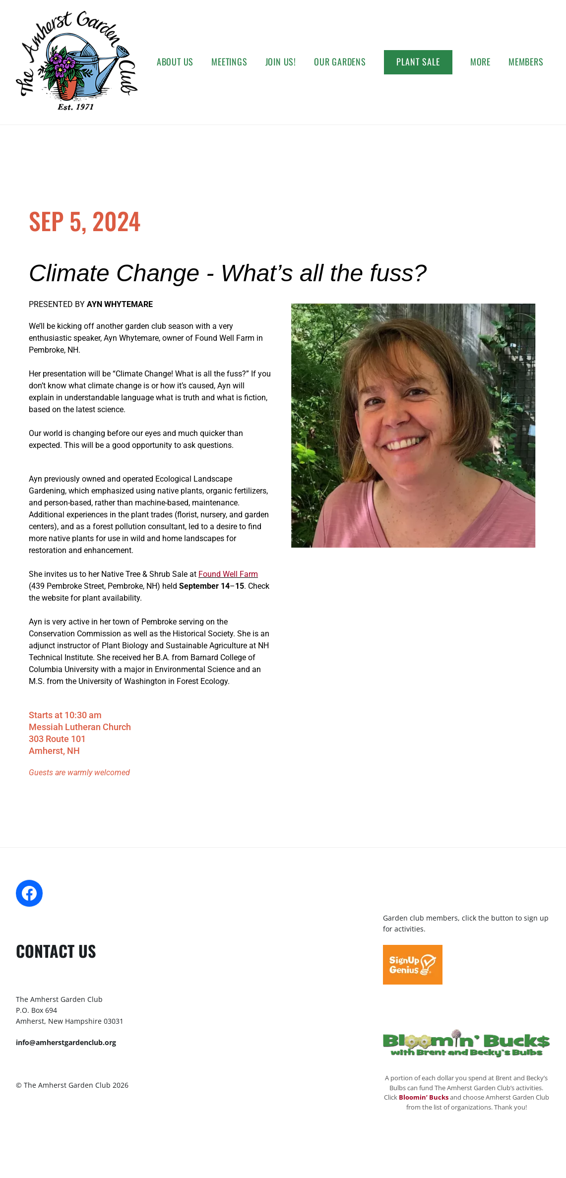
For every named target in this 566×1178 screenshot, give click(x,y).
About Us (175, 61)
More (480, 61)
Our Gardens (340, 61)
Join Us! (280, 61)
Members (526, 61)
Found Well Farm (228, 574)
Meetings (229, 61)
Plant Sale (418, 61)
